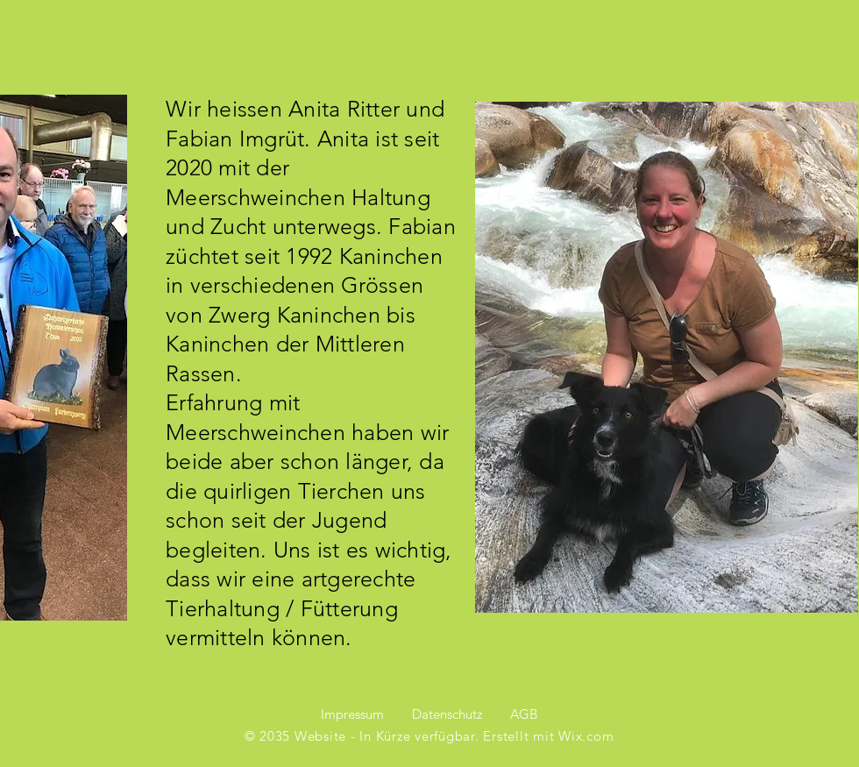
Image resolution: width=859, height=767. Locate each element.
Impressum (352, 714)
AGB (523, 714)
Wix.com (586, 736)
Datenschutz (447, 714)
